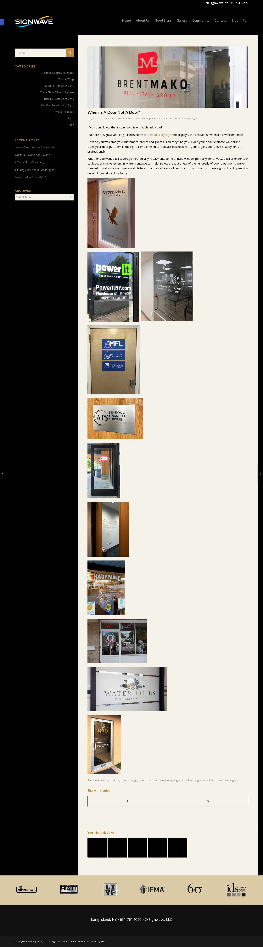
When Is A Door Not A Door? (33, 154)
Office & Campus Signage (148, 118)
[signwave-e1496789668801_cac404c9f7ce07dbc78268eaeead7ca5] (34, 25)
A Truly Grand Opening (29, 162)
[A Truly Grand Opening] (3, 473)
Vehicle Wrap (66, 79)
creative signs (103, 780)
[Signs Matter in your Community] (260, 473)
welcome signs (227, 780)
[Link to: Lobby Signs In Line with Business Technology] (157, 848)
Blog (71, 125)
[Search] (244, 20)
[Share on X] (208, 801)
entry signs (174, 780)
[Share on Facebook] (128, 801)
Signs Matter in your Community (35, 147)
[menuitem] (126, 20)
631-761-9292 (238, 3)
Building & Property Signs (120, 118)
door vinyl (160, 780)
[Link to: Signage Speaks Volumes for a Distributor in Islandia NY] (97, 848)
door (116, 780)
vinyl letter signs (192, 780)
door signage (129, 780)
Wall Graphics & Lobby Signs (57, 105)
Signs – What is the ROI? (30, 177)
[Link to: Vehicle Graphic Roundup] (177, 848)
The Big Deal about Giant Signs (34, 169)
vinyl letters (210, 780)
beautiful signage (159, 135)
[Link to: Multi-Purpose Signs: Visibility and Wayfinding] (117, 848)
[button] (2, 22)
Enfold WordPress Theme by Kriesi (89, 941)
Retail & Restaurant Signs (177, 118)
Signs (194, 118)
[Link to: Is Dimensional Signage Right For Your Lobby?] (137, 848)
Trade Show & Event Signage (57, 92)
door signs (145, 780)
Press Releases (64, 111)
